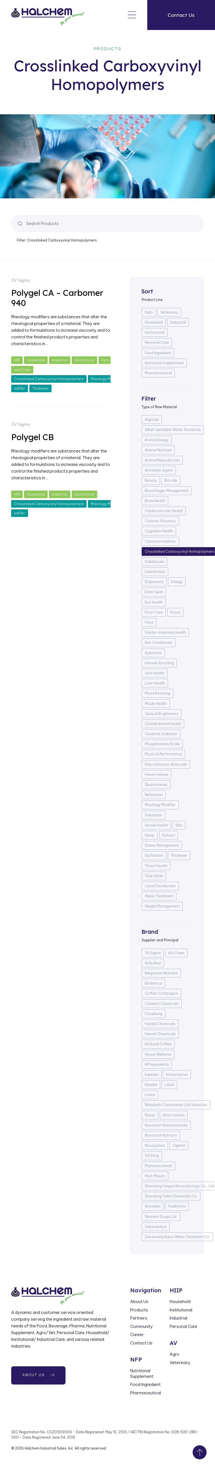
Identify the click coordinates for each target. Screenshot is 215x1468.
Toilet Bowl (154, 876)
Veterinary (169, 312)
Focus (175, 612)
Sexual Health (156, 825)
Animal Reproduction (162, 460)
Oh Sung (152, 1155)
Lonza (150, 1095)
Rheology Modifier (160, 805)
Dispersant (154, 582)
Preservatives (156, 774)
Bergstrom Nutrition (161, 973)
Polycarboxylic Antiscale (166, 764)
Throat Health (156, 866)
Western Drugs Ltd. (161, 1216)
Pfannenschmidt (158, 1166)
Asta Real (153, 963)
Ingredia (151, 1074)
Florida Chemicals (160, 1024)
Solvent (168, 835)
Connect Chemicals (162, 1004)
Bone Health (155, 501)
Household (36, 360)
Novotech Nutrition (161, 1135)
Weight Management (162, 906)
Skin (179, 825)
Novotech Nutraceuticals (166, 1125)
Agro (149, 312)
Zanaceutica (156, 1227)
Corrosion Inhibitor (160, 541)
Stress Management (162, 845)
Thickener (40, 388)
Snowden (152, 1206)
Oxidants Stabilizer (161, 734)
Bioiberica (153, 983)
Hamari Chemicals (160, 1034)
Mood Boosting (157, 693)
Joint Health (154, 673)
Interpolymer (177, 1074)
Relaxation (154, 795)
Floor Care (154, 612)
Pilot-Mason (155, 1176)
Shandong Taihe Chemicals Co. (171, 1196)
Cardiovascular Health (164, 511)
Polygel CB (32, 437)
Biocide (170, 480)
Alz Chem (176, 953)
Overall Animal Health (163, 724)
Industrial (59, 360)
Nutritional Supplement (164, 363)
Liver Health (155, 683)
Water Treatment (159, 896)
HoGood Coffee (158, 1044)
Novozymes (155, 1145)
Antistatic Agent (159, 470)
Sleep (150, 835)
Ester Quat (154, 592)
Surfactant (154, 855)
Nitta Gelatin (173, 1115)
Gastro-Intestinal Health (165, 632)
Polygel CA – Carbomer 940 (57, 297)
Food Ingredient (158, 353)
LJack (169, 1085)
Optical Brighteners (161, 714)
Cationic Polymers (160, 521)
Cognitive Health (159, 531)
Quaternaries (156, 784)
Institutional (84, 360)
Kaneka (151, 1085)
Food (149, 622)
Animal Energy (157, 440)
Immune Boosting (159, 663)
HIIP (17, 360)
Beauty (151, 480)
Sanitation (153, 815)
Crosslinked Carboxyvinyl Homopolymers (49, 379)
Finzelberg (153, 1014)
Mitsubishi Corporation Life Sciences (176, 1105)
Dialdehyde (154, 561)
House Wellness (158, 1054)
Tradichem (177, 1206)
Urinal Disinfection (160, 886)
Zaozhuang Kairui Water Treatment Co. (177, 1237)
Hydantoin (153, 653)
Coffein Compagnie (161, 993)
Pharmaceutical (158, 373)
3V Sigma (20, 280)
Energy (177, 582)
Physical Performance (163, 754)
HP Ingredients (157, 1064)
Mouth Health (156, 704)
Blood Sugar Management (167, 491)
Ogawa (178, 1145)
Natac (150, 1115)
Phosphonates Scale (162, 744)
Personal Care (157, 342)
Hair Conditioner (158, 642)
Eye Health (154, 602)
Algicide (152, 419)
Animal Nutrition (158, 450)
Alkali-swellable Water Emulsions (173, 430)
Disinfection (155, 572)
